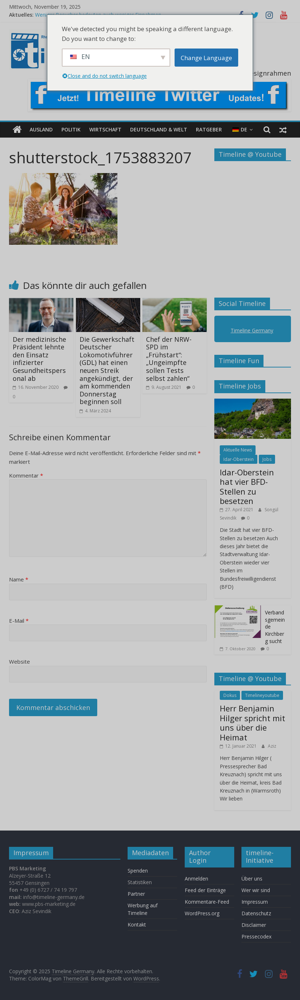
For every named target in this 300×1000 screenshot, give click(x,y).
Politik (71, 129)
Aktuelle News (237, 450)
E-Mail (19, 620)
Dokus (229, 695)
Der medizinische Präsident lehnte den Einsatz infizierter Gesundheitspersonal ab (39, 359)
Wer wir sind (255, 890)
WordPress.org (202, 913)
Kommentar (26, 475)
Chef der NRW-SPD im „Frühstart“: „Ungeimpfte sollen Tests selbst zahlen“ (169, 359)
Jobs (266, 459)
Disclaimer (253, 924)
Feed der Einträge (205, 890)
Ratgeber (209, 129)
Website (19, 661)
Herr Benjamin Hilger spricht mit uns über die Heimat (252, 722)
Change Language (206, 58)
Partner (136, 893)
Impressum (254, 901)
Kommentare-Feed (207, 901)
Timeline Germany (252, 330)
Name (18, 579)
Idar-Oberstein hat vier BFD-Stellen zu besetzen (247, 486)
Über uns (252, 878)
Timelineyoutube (262, 695)
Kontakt (137, 924)
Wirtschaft (105, 129)
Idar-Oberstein (238, 459)
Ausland (41, 129)
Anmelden (196, 878)
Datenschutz (256, 913)
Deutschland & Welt (158, 129)
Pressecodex (256, 936)
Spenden (138, 870)
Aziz (272, 746)
